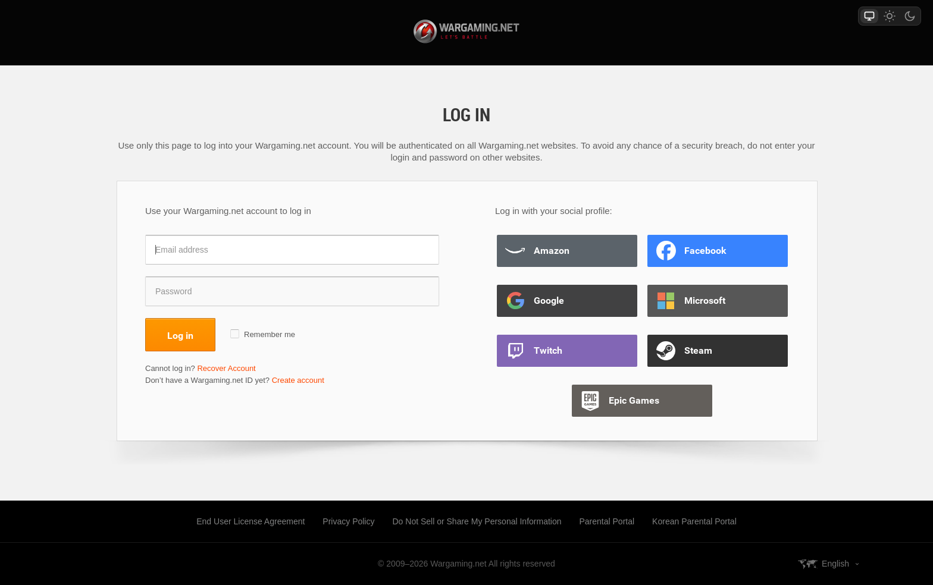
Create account (298, 380)
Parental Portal (607, 521)
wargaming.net (466, 31)
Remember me (269, 334)
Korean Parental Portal (694, 521)
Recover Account (226, 368)
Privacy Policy (348, 521)
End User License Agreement (250, 521)
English (835, 563)
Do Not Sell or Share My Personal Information (476, 521)
